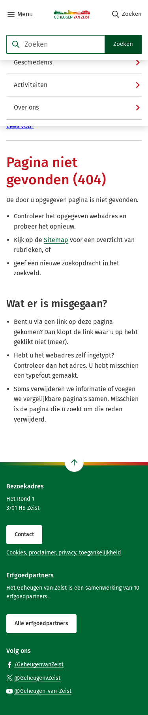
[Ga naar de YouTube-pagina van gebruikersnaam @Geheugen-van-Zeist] (38, 690)
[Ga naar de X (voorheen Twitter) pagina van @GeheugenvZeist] (33, 677)
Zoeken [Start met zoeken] (123, 43)
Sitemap (56, 240)
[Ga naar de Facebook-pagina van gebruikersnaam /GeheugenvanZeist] (35, 664)
